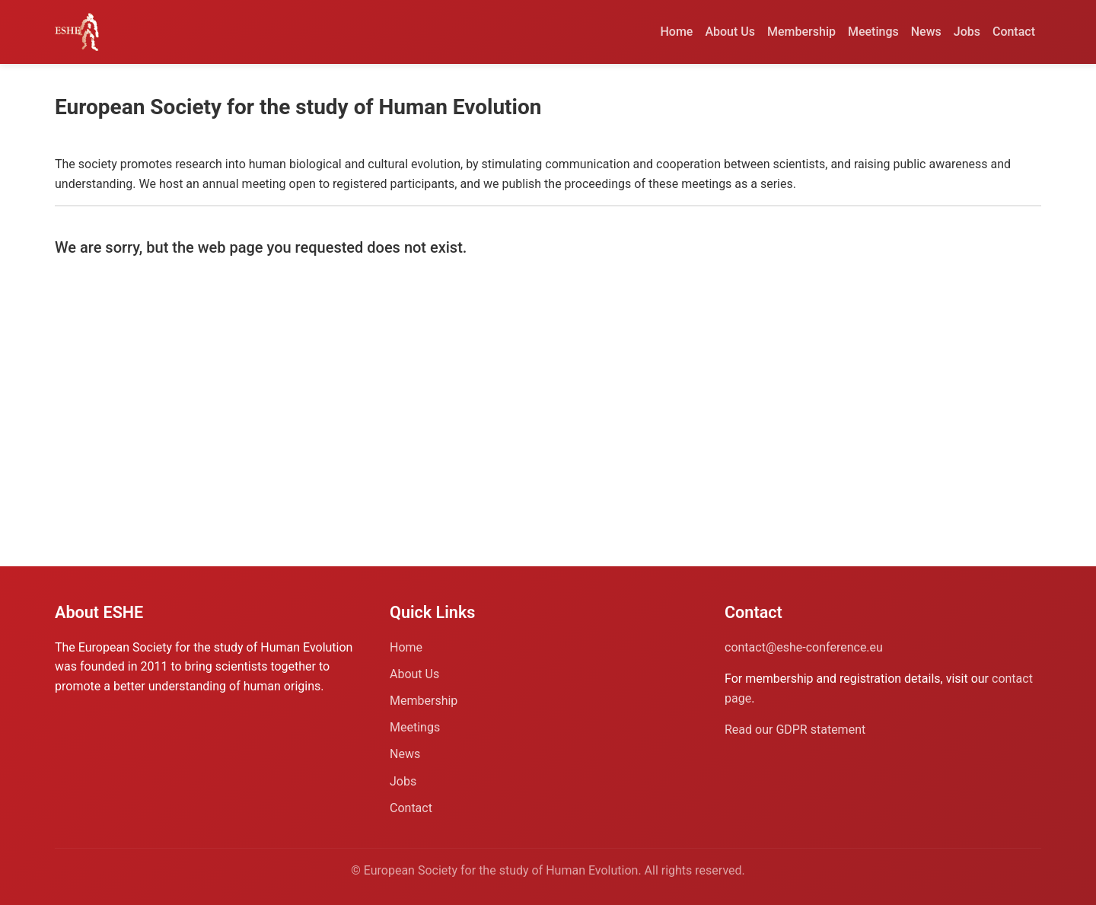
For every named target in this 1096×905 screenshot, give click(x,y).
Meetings (873, 31)
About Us (730, 31)
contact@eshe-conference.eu (804, 647)
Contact (1013, 31)
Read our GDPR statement (795, 729)
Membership (801, 31)
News (926, 31)
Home (677, 31)
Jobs (967, 31)
